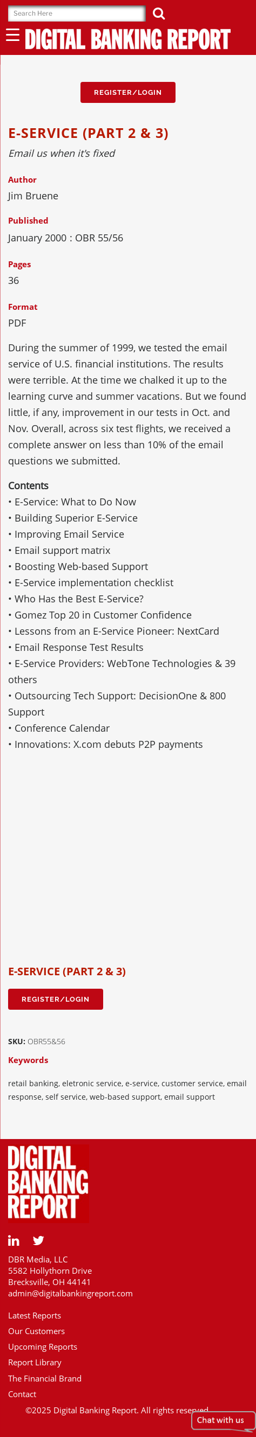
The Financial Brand (45, 1378)
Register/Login (128, 92)
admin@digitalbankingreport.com (70, 1293)
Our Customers (36, 1330)
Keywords (28, 1059)
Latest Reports (34, 1315)
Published (28, 220)
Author (22, 179)
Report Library (35, 1362)
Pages (19, 264)
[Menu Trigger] (12, 34)
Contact (22, 1394)
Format (23, 306)
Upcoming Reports (42, 1346)
